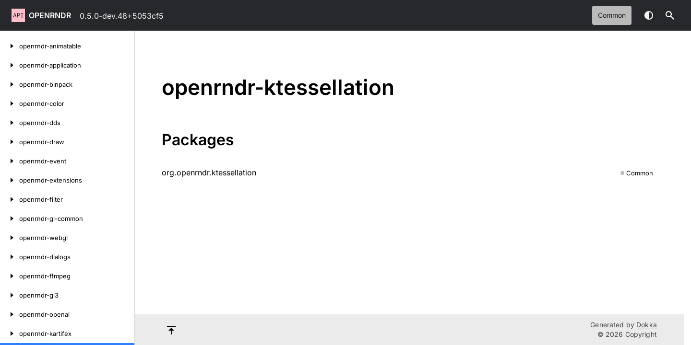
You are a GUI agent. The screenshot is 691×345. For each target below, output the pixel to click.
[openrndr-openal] (9, 314)
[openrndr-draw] (9, 141)
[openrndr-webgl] (9, 237)
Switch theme (648, 15)
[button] (669, 15)
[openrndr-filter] (9, 199)
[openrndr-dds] (9, 122)
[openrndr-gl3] (9, 295)
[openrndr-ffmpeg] (9, 276)
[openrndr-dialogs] (9, 256)
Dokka (646, 325)
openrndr (50, 15)
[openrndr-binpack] (9, 84)
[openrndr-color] (9, 103)
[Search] (669, 15)
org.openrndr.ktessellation (209, 172)
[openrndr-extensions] (9, 180)
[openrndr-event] (9, 161)
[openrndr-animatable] (9, 46)
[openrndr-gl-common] (9, 218)
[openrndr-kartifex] (9, 333)
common (612, 15)
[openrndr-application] (9, 65)
